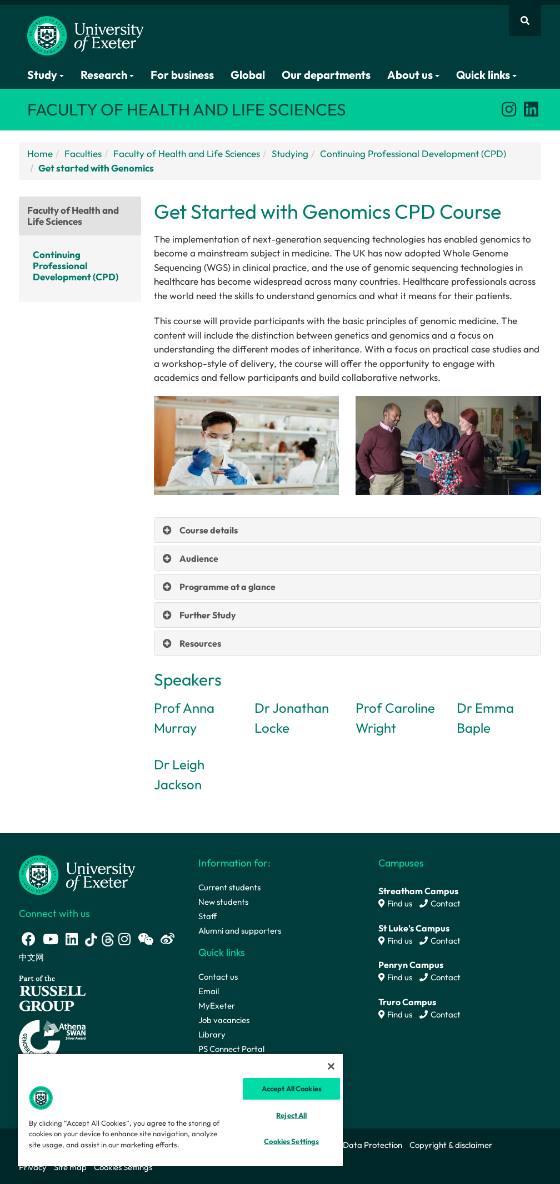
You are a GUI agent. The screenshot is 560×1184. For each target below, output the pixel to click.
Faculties (83, 153)
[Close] (331, 1066)
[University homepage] (77, 874)
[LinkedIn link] (531, 109)
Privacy (33, 1167)
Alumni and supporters (239, 930)
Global (248, 75)
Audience (198, 558)
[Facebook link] (29, 939)
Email (208, 991)
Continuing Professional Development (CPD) (413, 153)
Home (40, 153)
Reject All (291, 1115)
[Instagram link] (509, 109)
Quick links (486, 75)
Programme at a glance (227, 586)
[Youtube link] (50, 939)
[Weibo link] (167, 939)
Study (45, 75)
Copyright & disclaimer (450, 1145)
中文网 (31, 957)
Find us (395, 903)
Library (212, 1034)
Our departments (326, 75)
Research (107, 75)
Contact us (218, 976)
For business (182, 75)
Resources (200, 643)
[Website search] (525, 20)
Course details (208, 530)
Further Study (207, 615)
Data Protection (372, 1145)
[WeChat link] (145, 939)
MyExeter (216, 1005)
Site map (70, 1167)
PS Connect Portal (231, 1049)
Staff (207, 916)
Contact (440, 903)
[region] (180, 1109)
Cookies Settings (123, 1167)
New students (223, 901)
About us (413, 75)
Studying (290, 153)
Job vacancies (223, 1020)
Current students (229, 887)
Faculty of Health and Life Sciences (186, 153)
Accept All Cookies (292, 1088)
